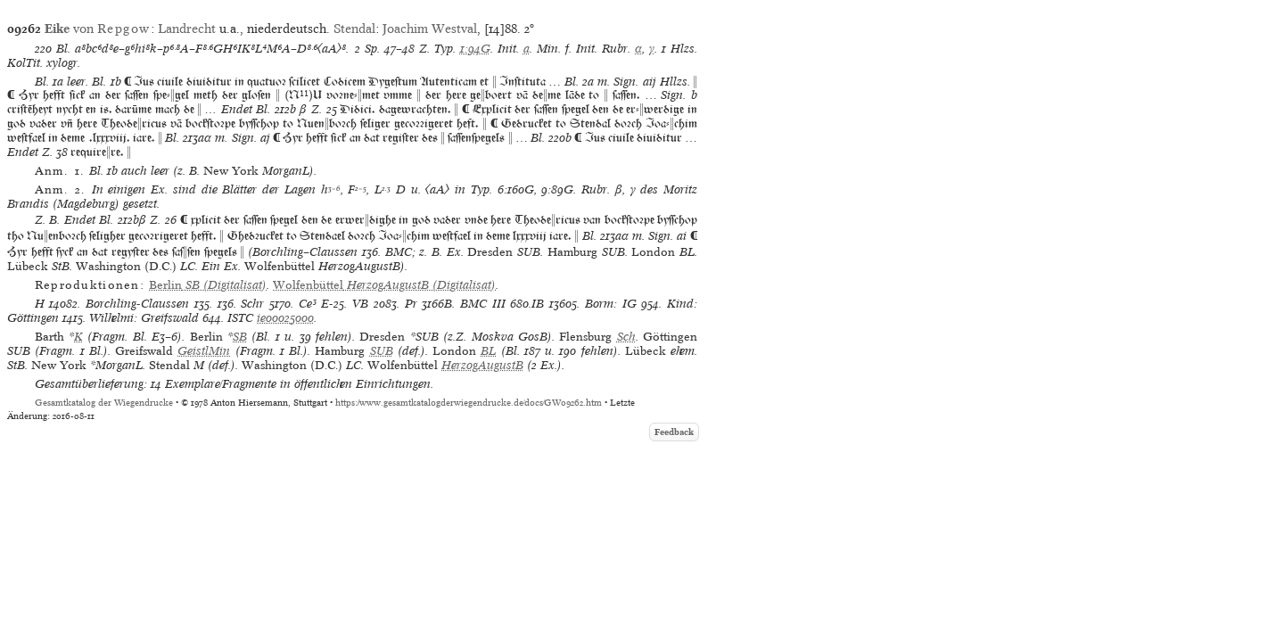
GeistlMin (203, 350)
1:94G (475, 48)
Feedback (674, 432)
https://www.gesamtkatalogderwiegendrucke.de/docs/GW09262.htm (468, 402)
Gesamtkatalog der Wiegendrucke (104, 402)
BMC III (483, 303)
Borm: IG (611, 303)
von (98, 29)
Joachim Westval (430, 29)
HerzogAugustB (482, 365)
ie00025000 (285, 317)
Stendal (354, 29)
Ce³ (308, 303)
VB (360, 303)
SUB (381, 350)
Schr (252, 303)
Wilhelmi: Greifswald (144, 317)
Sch (626, 336)
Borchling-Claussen (137, 303)
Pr (411, 303)
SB (240, 336)
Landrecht (187, 29)
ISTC (240, 317)
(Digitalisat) (208, 284)
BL (488, 350)
